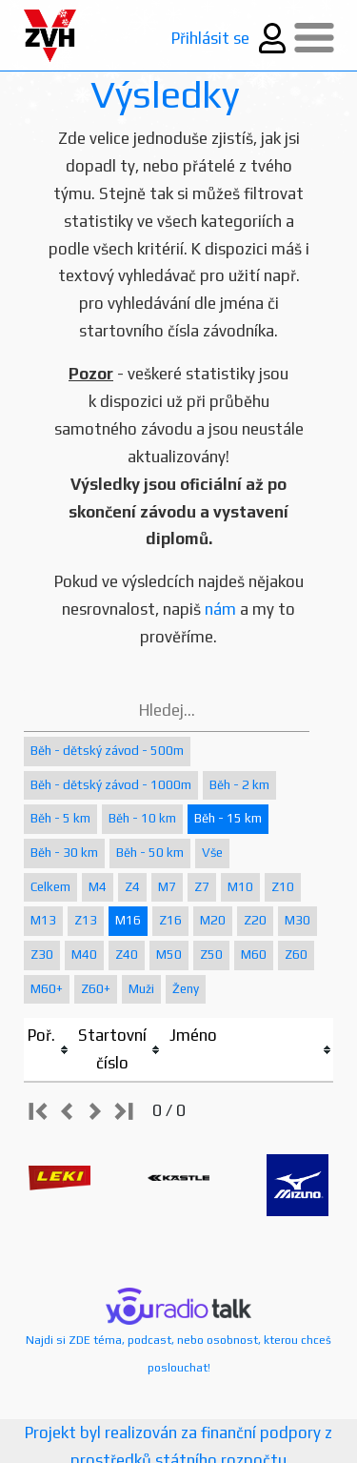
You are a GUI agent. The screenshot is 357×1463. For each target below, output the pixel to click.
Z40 (126, 954)
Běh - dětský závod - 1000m (110, 785)
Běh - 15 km (228, 818)
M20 (213, 920)
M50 (169, 954)
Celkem (50, 887)
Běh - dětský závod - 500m (107, 750)
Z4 (132, 887)
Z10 (282, 887)
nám (220, 609)
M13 (43, 920)
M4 (98, 887)
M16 (128, 920)
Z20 (255, 920)
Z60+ (95, 989)
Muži (141, 989)
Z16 (170, 920)
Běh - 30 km (64, 852)
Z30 (41, 954)
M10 (240, 887)
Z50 (211, 954)
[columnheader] (49, 1050)
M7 (167, 887)
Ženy (185, 989)
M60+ (46, 989)
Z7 (201, 887)
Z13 (85, 920)
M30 (297, 920)
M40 (84, 954)
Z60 (296, 954)
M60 (254, 954)
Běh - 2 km (239, 785)
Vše (212, 852)
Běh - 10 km (142, 818)
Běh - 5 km (60, 818)
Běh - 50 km (150, 852)
